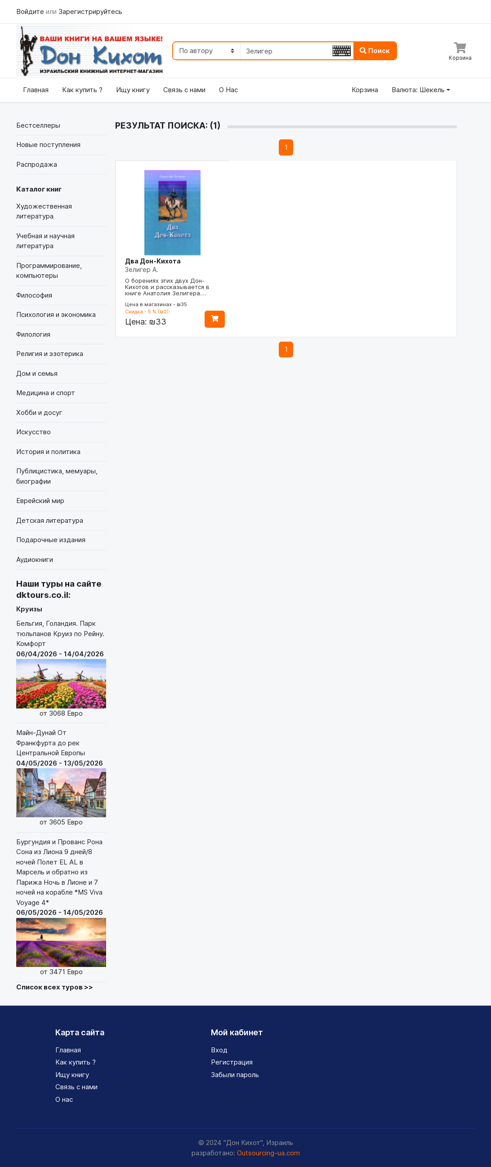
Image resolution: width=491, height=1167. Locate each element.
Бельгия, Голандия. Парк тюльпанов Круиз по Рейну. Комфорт (61, 668)
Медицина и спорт (45, 392)
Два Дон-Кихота (153, 261)
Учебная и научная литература (45, 241)
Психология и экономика (56, 314)
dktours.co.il (42, 595)
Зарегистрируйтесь (90, 11)
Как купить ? (82, 89)
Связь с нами (184, 89)
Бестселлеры (38, 125)
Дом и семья (37, 373)
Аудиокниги (34, 559)
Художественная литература (44, 211)
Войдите (31, 11)
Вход (219, 1050)
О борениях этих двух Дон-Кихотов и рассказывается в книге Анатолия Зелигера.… (167, 286)
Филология (33, 334)
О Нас (228, 89)
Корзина (365, 89)
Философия (34, 295)
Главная (36, 89)
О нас (64, 1099)
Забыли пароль (235, 1074)
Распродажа (36, 164)
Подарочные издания (50, 539)
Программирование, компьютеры (49, 270)
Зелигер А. (141, 269)
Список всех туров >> (54, 987)
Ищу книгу (133, 89)
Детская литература (49, 520)
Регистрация (232, 1062)
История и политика (48, 451)
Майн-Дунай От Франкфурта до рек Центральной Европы (61, 778)
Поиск (375, 50)
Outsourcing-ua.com (268, 1153)
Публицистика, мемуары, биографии (57, 476)
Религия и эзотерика (49, 353)
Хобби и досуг (39, 412)
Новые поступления (48, 144)
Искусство (33, 432)
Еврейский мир (40, 500)
